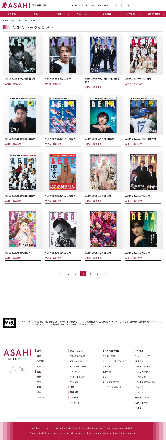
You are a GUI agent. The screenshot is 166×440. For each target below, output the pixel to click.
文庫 (39, 381)
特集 (72, 387)
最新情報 (107, 13)
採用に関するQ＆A (146, 381)
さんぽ (73, 381)
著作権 (58, 428)
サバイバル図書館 (78, 366)
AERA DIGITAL (76, 356)
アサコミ (74, 371)
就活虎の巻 (142, 371)
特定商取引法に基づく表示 (123, 428)
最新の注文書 (108, 356)
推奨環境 (67, 428)
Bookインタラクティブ (113, 361)
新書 (39, 387)
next (104, 273)
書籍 (39, 371)
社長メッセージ (142, 356)
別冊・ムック (43, 366)
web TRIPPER (76, 376)
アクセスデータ (47, 428)
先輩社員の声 (143, 366)
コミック (41, 397)
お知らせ (139, 392)
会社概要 (75, 5)
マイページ (75, 402)
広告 (104, 376)
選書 (39, 392)
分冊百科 (41, 361)
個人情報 (35, 428)
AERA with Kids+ (77, 361)
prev (61, 273)
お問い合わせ (103, 5)
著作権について (88, 5)
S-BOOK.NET (108, 366)
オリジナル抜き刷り (111, 387)
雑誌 (12, 20)
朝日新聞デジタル (103, 428)
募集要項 (141, 376)
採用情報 (139, 361)
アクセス (139, 387)
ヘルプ (114, 5)
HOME (5, 20)
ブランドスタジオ (110, 381)
